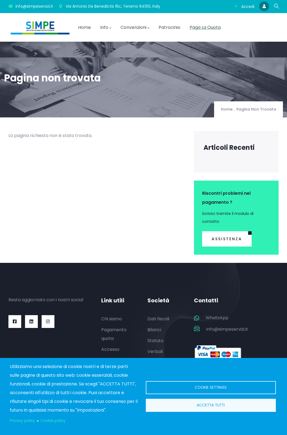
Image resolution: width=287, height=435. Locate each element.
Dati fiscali (158, 319)
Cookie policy (53, 420)
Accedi (244, 6)
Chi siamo (111, 319)
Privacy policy (22, 420)
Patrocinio (169, 27)
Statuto (155, 340)
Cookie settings (211, 387)
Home (84, 27)
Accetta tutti (211, 405)
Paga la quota (205, 27)
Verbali (155, 351)
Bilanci (154, 330)
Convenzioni (135, 27)
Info (105, 27)
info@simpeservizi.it (227, 329)
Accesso (110, 349)
